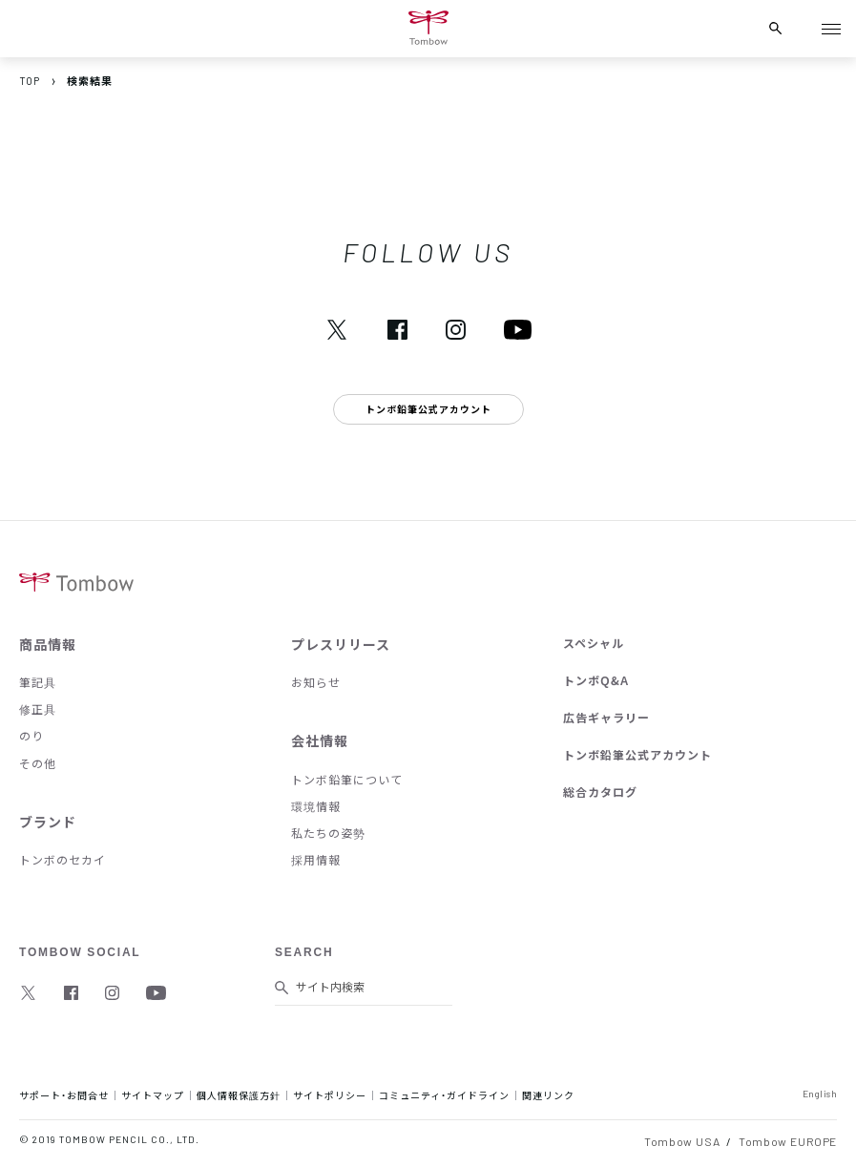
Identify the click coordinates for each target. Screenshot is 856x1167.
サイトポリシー (329, 1095)
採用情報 (316, 859)
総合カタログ (600, 792)
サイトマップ (152, 1095)
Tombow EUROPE (788, 1141)
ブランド (47, 821)
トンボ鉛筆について (347, 779)
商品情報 (47, 644)
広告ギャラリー (606, 717)
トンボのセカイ (62, 859)
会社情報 (319, 740)
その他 (37, 763)
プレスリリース (340, 644)
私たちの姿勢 (328, 833)
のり (31, 735)
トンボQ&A (596, 680)
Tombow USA (682, 1141)
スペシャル (593, 643)
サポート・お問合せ (64, 1095)
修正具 (37, 709)
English (820, 1093)
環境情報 (316, 806)
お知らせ (316, 682)
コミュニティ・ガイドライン (444, 1095)
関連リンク (548, 1095)
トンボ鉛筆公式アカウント (637, 754)
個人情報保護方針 (239, 1095)
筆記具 (37, 682)
